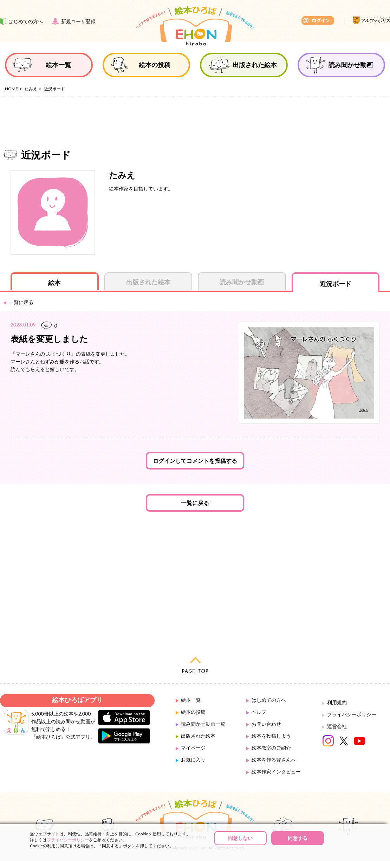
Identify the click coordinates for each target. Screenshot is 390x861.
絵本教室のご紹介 (271, 748)
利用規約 (337, 702)
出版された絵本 (198, 736)
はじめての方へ (269, 700)
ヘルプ (259, 712)
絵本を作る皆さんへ (274, 760)
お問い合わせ (266, 724)
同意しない (240, 838)
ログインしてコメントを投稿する (195, 460)
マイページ (193, 748)
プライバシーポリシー (351, 714)
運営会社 (337, 726)
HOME (11, 88)
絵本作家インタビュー (276, 772)
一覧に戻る (195, 502)
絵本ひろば (195, 26)
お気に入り (193, 760)
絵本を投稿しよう (271, 736)
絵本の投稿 (193, 712)
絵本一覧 (191, 700)
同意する (297, 838)
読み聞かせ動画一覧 (203, 724)
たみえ (31, 88)
